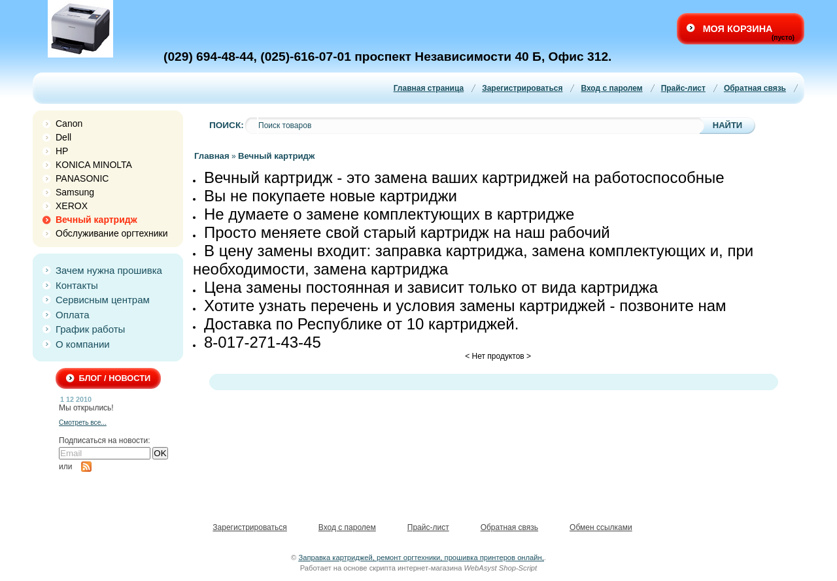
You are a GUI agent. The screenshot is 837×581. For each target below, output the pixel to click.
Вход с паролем (611, 88)
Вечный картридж (96, 219)
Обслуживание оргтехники (111, 233)
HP (62, 151)
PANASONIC (82, 178)
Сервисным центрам (103, 299)
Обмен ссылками (601, 527)
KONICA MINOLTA (94, 164)
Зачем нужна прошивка (109, 270)
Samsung (75, 192)
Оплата (73, 314)
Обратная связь (755, 88)
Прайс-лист (683, 88)
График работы (90, 329)
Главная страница (429, 88)
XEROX (72, 206)
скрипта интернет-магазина (415, 568)
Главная (212, 156)
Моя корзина (738, 29)
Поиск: (226, 125)
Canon (69, 123)
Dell (63, 137)
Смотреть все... (83, 422)
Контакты (77, 285)
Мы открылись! (86, 407)
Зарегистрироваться (522, 88)
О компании (83, 344)
